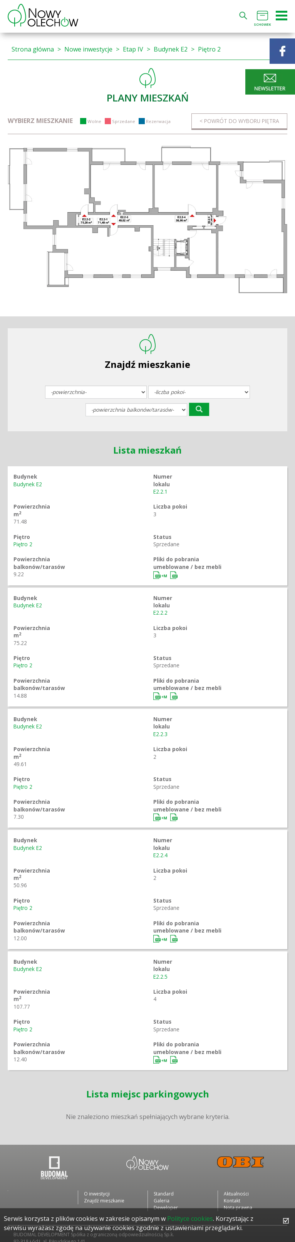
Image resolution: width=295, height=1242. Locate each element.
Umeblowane (161, 575)
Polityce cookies (190, 1218)
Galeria (161, 1200)
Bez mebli (174, 575)
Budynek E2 (171, 49)
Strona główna (33, 49)
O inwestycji (97, 1193)
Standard (164, 1193)
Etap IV (133, 49)
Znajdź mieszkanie (104, 1200)
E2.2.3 (160, 734)
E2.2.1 (160, 491)
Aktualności (236, 1193)
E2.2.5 (160, 976)
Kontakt (232, 1200)
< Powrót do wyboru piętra (239, 121)
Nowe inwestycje (88, 49)
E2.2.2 (160, 612)
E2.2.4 (160, 855)
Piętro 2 (209, 49)
